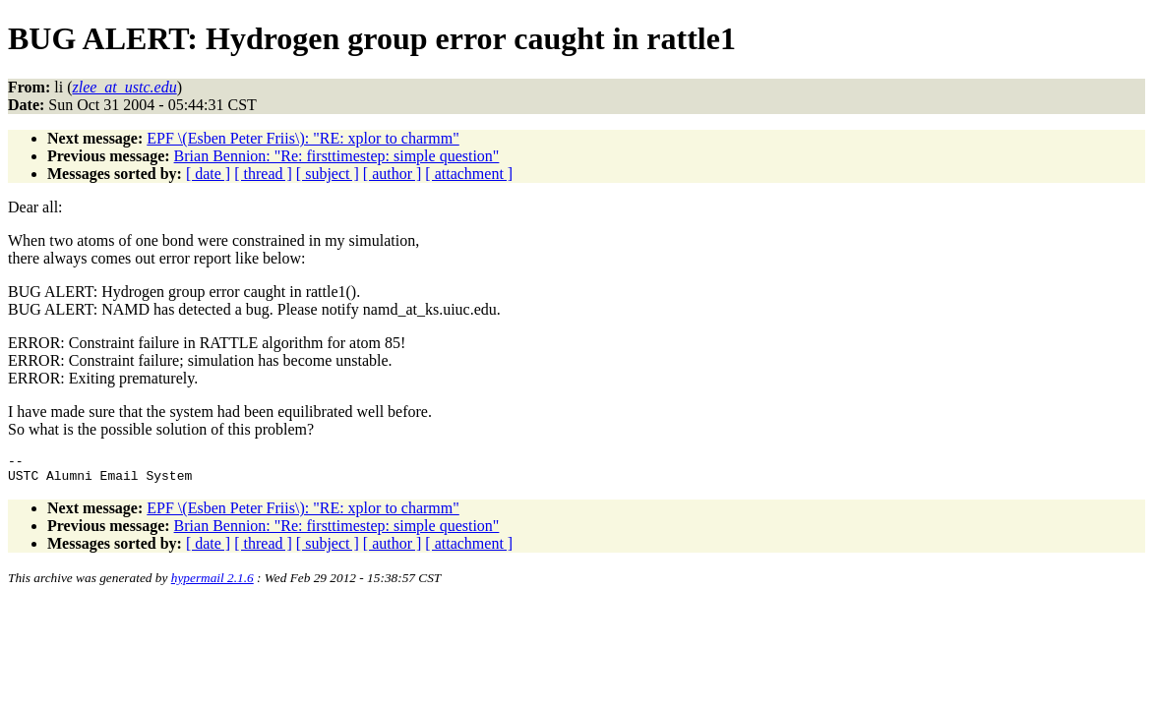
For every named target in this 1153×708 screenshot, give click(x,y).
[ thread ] (263, 173)
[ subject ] (327, 173)
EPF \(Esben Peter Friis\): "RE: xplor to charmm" (302, 138)
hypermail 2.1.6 (212, 583)
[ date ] (208, 173)
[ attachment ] (469, 173)
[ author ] (392, 173)
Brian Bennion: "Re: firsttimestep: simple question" (337, 156)
